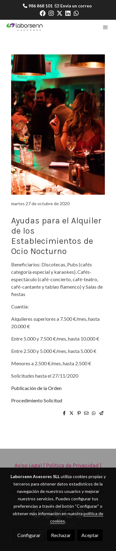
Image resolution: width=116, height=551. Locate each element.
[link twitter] (59, 13)
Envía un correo (76, 5)
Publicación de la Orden (36, 388)
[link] (24, 27)
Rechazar (61, 535)
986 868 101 (40, 5)
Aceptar (90, 535)
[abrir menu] (105, 27)
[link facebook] (42, 13)
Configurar (29, 535)
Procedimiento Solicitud (36, 400)
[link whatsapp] (76, 13)
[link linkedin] (68, 13)
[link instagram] (51, 13)
